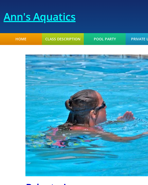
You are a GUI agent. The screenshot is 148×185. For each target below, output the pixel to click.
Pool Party (105, 39)
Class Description (62, 39)
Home (20, 39)
